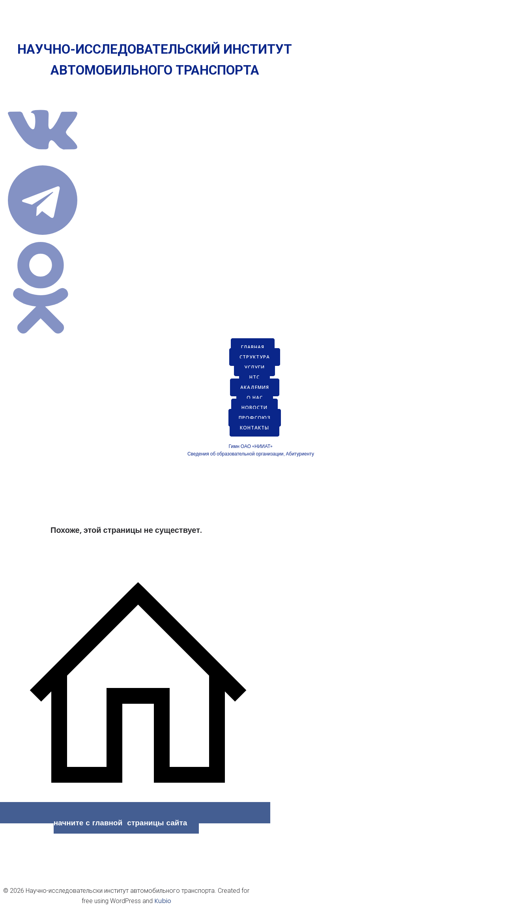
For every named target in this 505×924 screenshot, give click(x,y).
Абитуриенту (300, 453)
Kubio (162, 900)
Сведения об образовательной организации (235, 453)
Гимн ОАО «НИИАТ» (250, 446)
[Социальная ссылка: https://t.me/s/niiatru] (45, 236)
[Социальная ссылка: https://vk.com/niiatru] (45, 160)
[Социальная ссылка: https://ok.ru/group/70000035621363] (45, 336)
